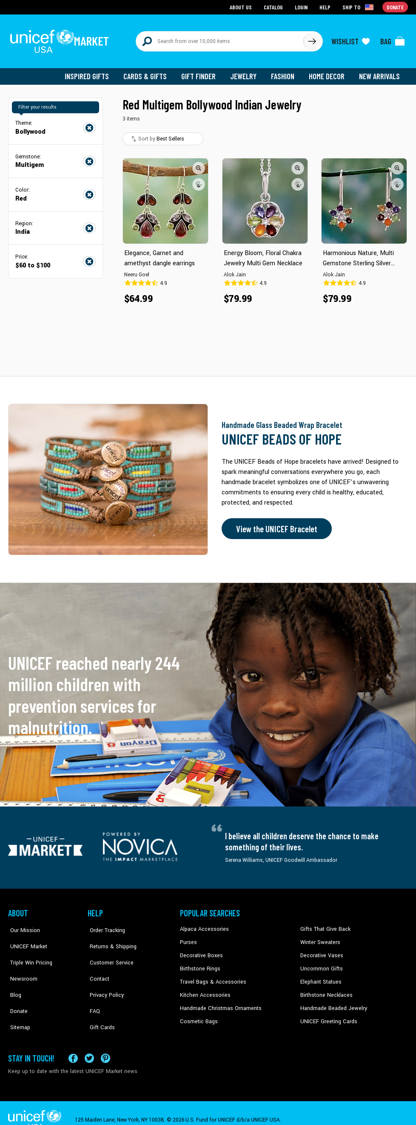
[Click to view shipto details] (359, 7)
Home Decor (328, 72)
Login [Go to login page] (302, 6)
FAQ (93, 990)
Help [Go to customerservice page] (325, 6)
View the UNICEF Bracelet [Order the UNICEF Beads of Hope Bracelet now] (275, 525)
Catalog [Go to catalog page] (274, 6)
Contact (97, 964)
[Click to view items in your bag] (392, 39)
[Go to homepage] (61, 39)
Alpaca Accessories (203, 925)
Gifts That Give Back (324, 925)
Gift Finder (202, 72)
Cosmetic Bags (198, 1016)
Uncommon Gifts (320, 964)
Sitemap (18, 1003)
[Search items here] (219, 39)
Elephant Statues (320, 977)
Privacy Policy (104, 977)
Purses (188, 938)
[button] (198, 164)
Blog (13, 977)
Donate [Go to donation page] (395, 6)
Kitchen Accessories (204, 990)
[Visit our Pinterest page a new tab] (105, 1044)
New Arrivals (380, 72)
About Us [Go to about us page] (242, 6)
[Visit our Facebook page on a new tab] (73, 1044)
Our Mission (22, 925)
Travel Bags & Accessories (211, 977)
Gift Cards (99, 1003)
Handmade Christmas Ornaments (219, 1003)
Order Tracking (105, 925)
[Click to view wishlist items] (350, 39)
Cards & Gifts (150, 72)
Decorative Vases (320, 951)
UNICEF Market (25, 938)
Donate (16, 990)
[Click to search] (311, 39)
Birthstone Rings (199, 964)
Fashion (285, 72)
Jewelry (246, 72)
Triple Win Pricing (28, 951)
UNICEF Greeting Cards (326, 1016)
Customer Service (108, 951)
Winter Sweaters (319, 938)
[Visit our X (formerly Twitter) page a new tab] (89, 1044)
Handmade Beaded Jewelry (331, 1003)
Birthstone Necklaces (325, 990)
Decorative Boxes (200, 951)
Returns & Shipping (110, 938)
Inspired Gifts (92, 72)
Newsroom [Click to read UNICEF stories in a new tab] (21, 964)
